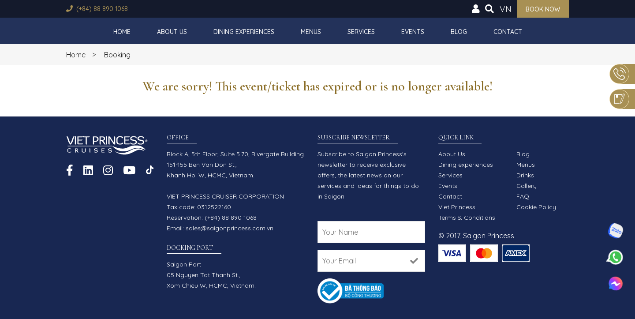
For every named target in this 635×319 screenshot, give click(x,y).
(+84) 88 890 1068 (102, 9)
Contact (507, 32)
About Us (172, 32)
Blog (459, 32)
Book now (543, 9)
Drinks (525, 175)
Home (122, 32)
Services (361, 32)
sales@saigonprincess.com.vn (229, 228)
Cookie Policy (536, 207)
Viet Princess (456, 207)
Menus (311, 32)
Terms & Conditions (466, 217)
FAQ (522, 196)
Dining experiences (243, 32)
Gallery (526, 186)
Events (412, 32)
